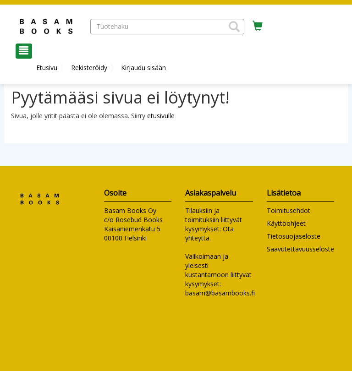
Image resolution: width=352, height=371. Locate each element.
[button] (234, 26)
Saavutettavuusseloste (300, 249)
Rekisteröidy (89, 67)
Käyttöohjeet (286, 223)
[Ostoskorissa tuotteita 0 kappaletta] (257, 26)
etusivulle (161, 115)
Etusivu (46, 67)
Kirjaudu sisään (143, 67)
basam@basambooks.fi (220, 293)
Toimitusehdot (288, 210)
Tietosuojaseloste (293, 236)
